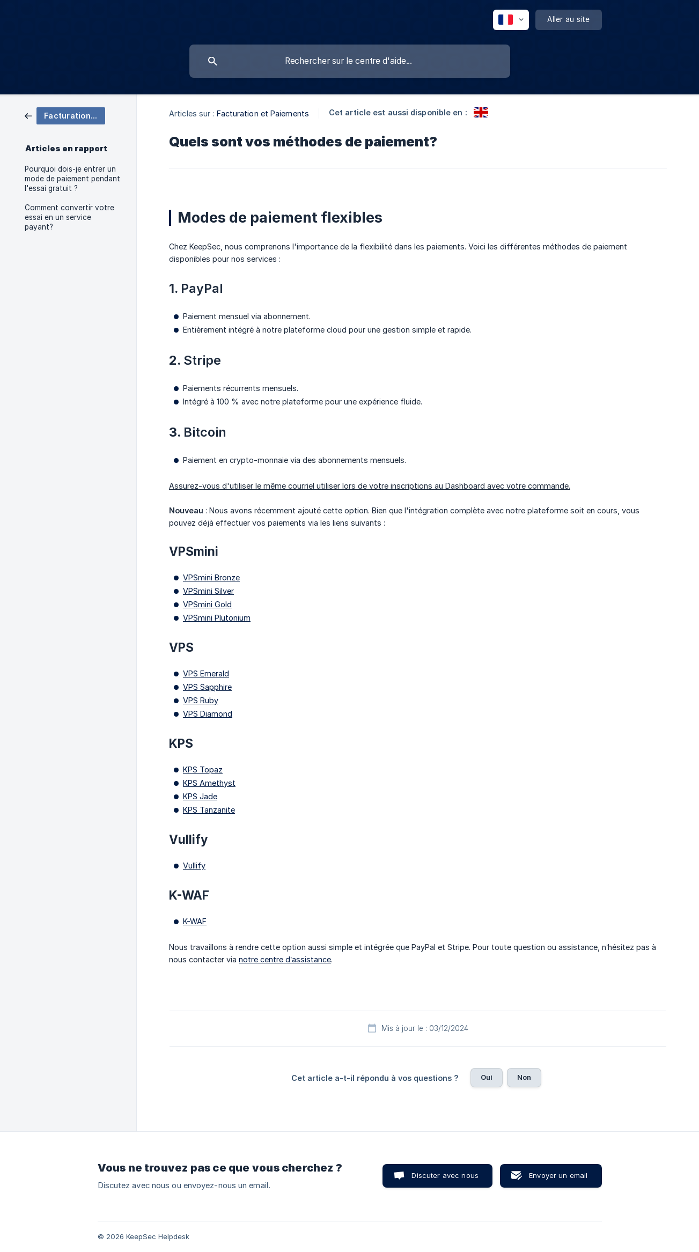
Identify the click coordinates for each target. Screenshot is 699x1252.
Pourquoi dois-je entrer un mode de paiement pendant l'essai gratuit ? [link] (72, 179)
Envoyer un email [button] (558, 1175)
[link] (65, 115)
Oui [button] (486, 1077)
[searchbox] (349, 61)
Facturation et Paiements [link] (263, 113)
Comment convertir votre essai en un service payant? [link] (69, 217)
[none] (511, 20)
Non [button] (524, 1077)
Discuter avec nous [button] (445, 1175)
